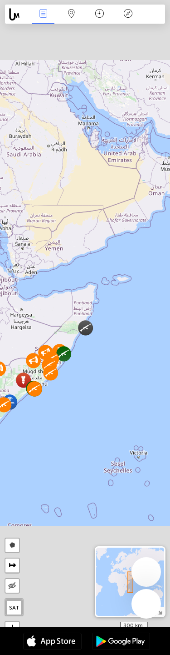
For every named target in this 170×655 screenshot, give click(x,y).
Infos (43, 14)
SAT (14, 608)
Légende (127, 14)
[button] (50, 373)
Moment (99, 14)
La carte (71, 14)
